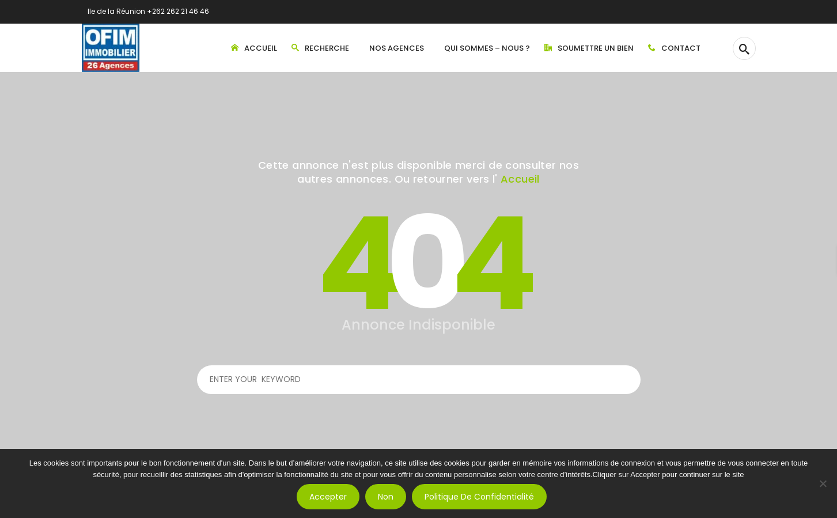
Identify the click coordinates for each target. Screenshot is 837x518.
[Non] (822, 483)
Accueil (520, 179)
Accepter (328, 496)
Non (385, 496)
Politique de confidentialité (479, 496)
